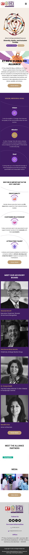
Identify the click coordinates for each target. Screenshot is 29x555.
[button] (25, 4)
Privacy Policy (6, 551)
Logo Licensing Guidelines (16, 552)
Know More (21, 45)
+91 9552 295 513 (15, 527)
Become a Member (11, 45)
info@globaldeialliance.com (15, 530)
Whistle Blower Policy (15, 551)
